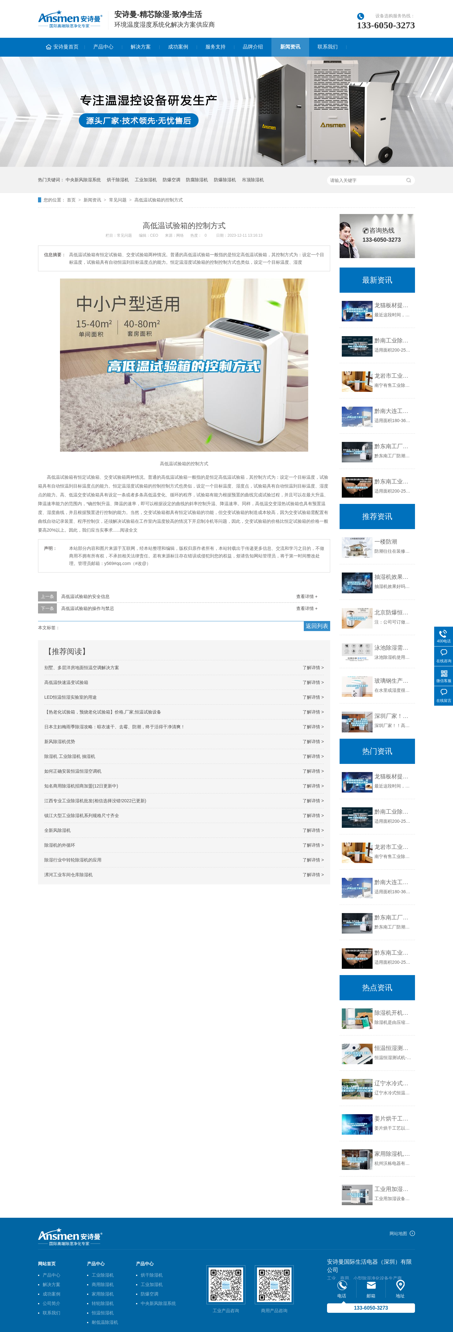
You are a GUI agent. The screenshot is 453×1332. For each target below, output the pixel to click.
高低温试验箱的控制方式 (158, 199)
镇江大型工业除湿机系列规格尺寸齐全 (81, 815)
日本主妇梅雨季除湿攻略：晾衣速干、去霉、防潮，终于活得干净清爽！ (114, 726)
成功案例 (178, 46)
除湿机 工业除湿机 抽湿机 (69, 756)
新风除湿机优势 (59, 741)
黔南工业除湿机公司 (393, 340)
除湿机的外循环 (59, 845)
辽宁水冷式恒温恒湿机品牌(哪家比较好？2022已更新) (393, 1083)
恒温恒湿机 (103, 1312)
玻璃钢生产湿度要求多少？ (393, 681)
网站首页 (47, 1263)
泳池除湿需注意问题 (393, 648)
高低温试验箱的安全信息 (85, 596)
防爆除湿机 (225, 179)
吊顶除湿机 (253, 179)
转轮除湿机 (103, 1303)
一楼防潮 (385, 542)
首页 (71, 199)
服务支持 (215, 46)
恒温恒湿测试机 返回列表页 (393, 1048)
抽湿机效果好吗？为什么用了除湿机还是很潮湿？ (393, 577)
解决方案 (141, 46)
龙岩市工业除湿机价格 (393, 376)
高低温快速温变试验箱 (66, 682)
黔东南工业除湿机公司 (393, 481)
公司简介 (51, 1303)
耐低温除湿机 (105, 1322)
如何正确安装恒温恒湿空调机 (72, 771)
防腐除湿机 (197, 179)
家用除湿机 (103, 1293)
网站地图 (398, 1233)
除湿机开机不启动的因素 (393, 1013)
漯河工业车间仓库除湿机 (68, 874)
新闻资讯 (290, 46)
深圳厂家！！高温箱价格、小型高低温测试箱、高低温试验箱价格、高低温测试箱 (393, 716)
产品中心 (103, 46)
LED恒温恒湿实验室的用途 (70, 697)
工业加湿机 (146, 179)
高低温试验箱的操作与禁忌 (87, 608)
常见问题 (118, 199)
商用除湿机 (103, 1284)
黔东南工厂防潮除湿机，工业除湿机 (393, 446)
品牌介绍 (253, 46)
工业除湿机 (103, 1275)
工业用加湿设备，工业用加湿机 (393, 1189)
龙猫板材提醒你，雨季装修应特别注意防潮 (393, 305)
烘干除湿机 (118, 179)
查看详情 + (307, 596)
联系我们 (328, 46)
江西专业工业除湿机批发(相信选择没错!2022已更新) (95, 800)
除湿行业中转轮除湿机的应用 (72, 859)
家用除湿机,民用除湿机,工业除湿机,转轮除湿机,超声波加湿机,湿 (393, 1154)
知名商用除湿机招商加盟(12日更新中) (81, 785)
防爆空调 (171, 179)
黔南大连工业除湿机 (393, 411)
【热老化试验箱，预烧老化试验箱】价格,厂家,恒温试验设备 (102, 711)
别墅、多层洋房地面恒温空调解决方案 (81, 667)
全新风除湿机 (57, 830)
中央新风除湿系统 (83, 179)
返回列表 (317, 626)
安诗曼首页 (66, 46)
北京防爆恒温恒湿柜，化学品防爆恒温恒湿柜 (393, 612)
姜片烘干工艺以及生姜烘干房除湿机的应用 (393, 1118)
